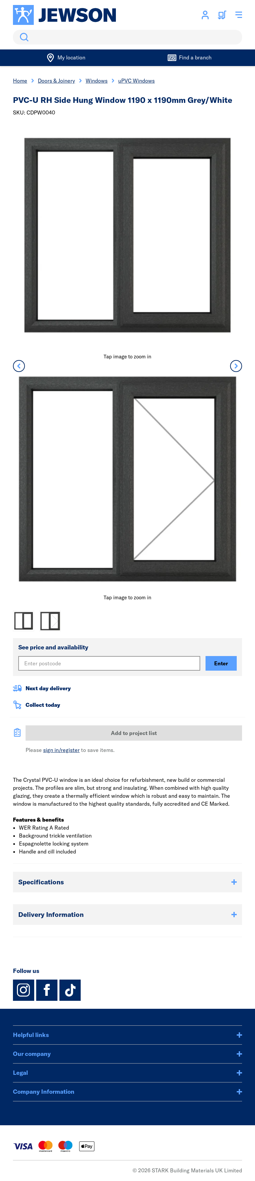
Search (23, 37)
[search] (127, 37)
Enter (221, 663)
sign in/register (61, 750)
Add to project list (134, 733)
